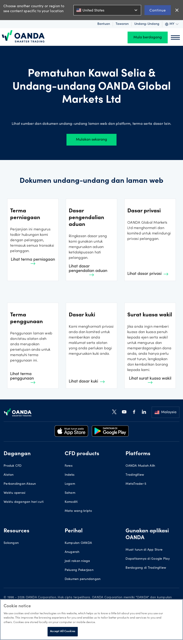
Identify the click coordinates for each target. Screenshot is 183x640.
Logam (70, 484)
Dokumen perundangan (83, 579)
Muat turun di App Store (144, 550)
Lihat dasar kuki (87, 381)
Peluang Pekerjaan (79, 570)
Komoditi (71, 502)
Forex (69, 466)
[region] (91, 619)
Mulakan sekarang (91, 139)
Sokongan (11, 543)
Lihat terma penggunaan (22, 378)
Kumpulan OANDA (78, 543)
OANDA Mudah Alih (140, 466)
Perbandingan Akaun (20, 484)
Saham (70, 493)
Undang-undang (146, 24)
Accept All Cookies (62, 631)
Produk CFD (13, 466)
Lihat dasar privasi (147, 274)
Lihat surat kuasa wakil (150, 380)
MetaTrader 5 (136, 484)
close (177, 10)
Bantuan (103, 24)
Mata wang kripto (78, 511)
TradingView (135, 475)
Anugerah (72, 552)
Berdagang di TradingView (146, 568)
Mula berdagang (147, 37)
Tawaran (122, 24)
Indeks (70, 475)
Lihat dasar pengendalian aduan (88, 270)
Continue (157, 10)
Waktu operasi (14, 493)
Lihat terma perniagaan (33, 261)
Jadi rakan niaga (77, 561)
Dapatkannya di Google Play (148, 559)
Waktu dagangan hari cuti (23, 502)
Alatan (9, 475)
